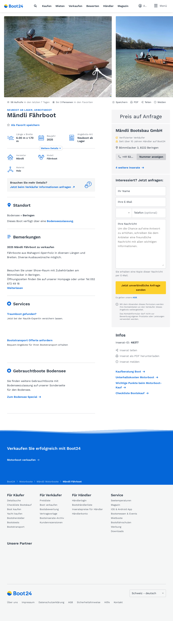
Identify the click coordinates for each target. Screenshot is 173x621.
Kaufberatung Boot (128, 371)
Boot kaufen (14, 509)
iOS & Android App (121, 509)
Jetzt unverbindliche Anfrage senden (140, 287)
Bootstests (13, 522)
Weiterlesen (15, 288)
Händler (108, 6)
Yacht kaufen (14, 513)
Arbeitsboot (43, 110)
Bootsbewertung (49, 509)
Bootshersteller (16, 518)
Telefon (145, 212)
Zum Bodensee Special (22, 396)
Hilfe (107, 602)
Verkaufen (75, 6)
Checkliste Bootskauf (130, 393)
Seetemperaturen (121, 500)
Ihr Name (124, 191)
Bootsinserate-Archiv (52, 518)
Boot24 (11, 481)
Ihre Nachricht (127, 223)
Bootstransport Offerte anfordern (30, 340)
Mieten (60, 6)
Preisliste (45, 500)
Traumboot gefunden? (21, 314)
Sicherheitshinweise (88, 602)
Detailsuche (14, 500)
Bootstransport (15, 526)
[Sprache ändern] (148, 593)
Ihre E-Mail (125, 201)
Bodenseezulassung (60, 221)
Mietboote (117, 518)
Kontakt (118, 602)
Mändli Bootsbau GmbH (139, 130)
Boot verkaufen (48, 504)
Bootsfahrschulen (121, 522)
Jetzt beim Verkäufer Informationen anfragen (40, 187)
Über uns (12, 602)
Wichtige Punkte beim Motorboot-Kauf (139, 385)
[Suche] (36, 6)
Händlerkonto (80, 513)
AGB (135, 297)
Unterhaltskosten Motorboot (135, 377)
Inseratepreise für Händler (87, 509)
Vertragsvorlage (48, 513)
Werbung (116, 526)
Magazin (123, 6)
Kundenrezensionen (51, 522)
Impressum (28, 602)
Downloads (117, 531)
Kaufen (46, 6)
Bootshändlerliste (82, 504)
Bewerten (92, 6)
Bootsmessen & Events (124, 513)
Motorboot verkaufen (21, 459)
